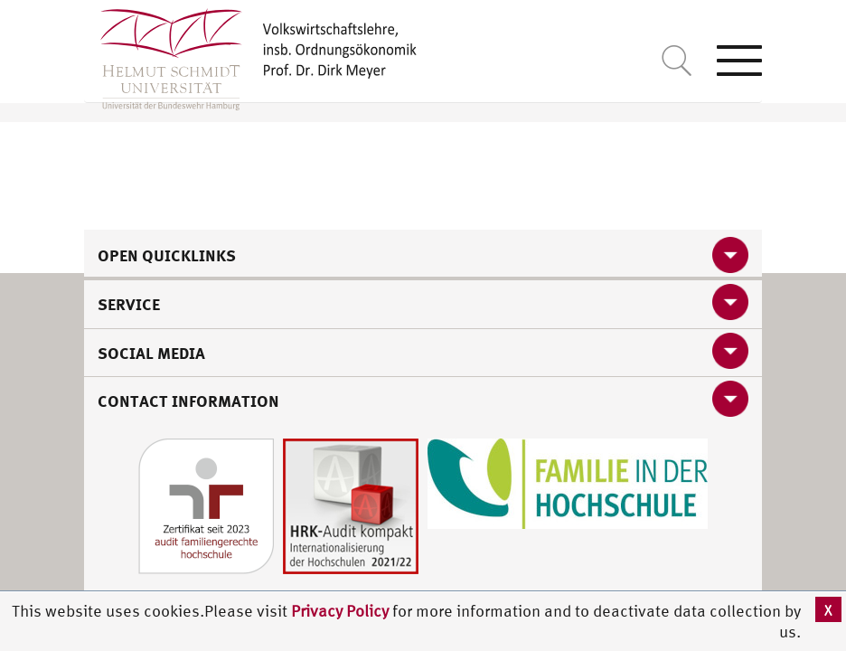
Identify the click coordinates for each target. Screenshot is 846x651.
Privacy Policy (341, 610)
